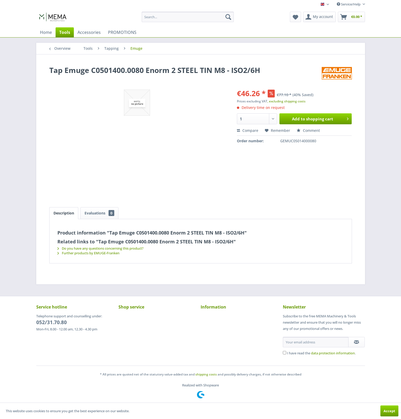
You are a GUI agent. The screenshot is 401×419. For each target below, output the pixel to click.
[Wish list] (295, 17)
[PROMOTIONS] (122, 32)
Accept (389, 411)
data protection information (333, 353)
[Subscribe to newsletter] (356, 342)
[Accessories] (89, 32)
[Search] (228, 17)
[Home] (46, 32)
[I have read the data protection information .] (284, 352)
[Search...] (188, 17)
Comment (308, 130)
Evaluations (99, 213)
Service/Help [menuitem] (349, 4)
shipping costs (206, 374)
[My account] (319, 17)
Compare (247, 130)
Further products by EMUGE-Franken (88, 253)
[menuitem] (188, 17)
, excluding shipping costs (286, 101)
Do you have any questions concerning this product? (100, 248)
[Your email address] (316, 342)
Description (63, 213)
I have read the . (321, 353)
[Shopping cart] (351, 17)
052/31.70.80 (51, 322)
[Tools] (65, 32)
